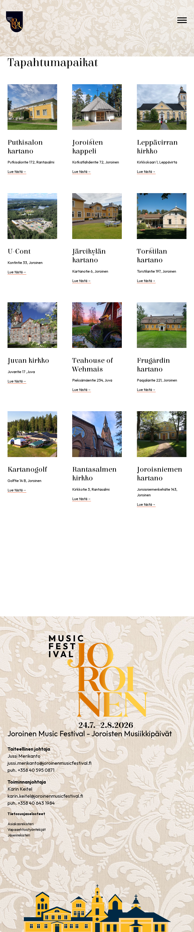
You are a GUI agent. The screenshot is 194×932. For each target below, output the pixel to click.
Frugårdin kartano (153, 365)
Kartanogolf (27, 469)
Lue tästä (17, 171)
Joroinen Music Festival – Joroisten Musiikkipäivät (22, 37)
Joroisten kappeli (87, 146)
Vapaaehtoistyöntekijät (27, 829)
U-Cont (19, 251)
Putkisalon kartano (25, 146)
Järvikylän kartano (89, 255)
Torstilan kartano (152, 255)
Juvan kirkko (28, 360)
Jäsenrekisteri (19, 835)
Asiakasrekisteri (21, 823)
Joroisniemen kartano (159, 473)
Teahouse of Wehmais (92, 365)
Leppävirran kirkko (157, 146)
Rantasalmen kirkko (94, 473)
